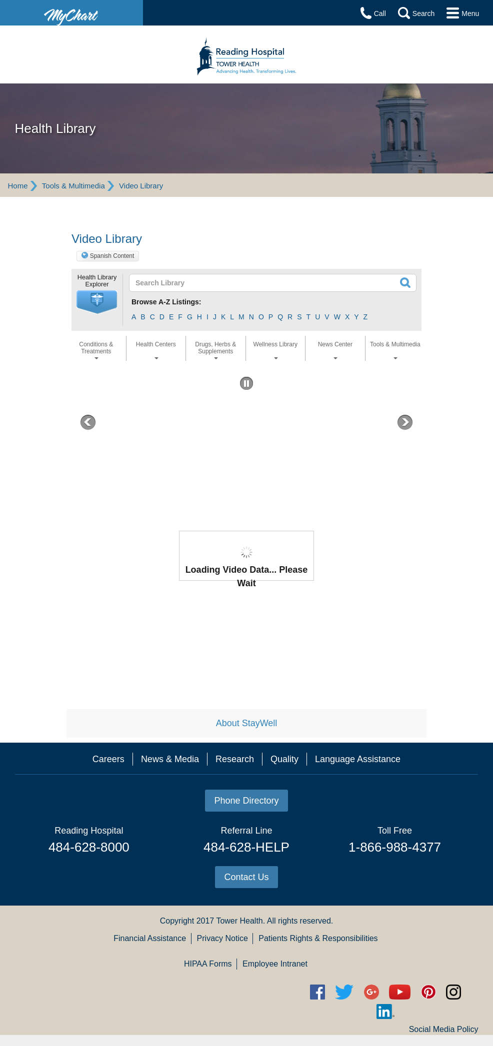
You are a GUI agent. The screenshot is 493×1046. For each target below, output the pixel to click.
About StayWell (247, 723)
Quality (284, 759)
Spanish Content (112, 255)
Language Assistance (357, 759)
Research (235, 759)
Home (18, 185)
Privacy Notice (222, 938)
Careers (108, 759)
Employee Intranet (275, 964)
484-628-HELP (247, 847)
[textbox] (244, 282)
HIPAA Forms (208, 964)
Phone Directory (246, 801)
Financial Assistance (150, 938)
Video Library (141, 185)
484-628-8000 (89, 847)
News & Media (170, 759)
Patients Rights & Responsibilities (318, 938)
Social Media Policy (443, 1029)
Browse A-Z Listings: (167, 302)
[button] (97, 302)
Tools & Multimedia (73, 185)
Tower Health (239, 921)
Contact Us (246, 877)
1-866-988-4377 (394, 847)
